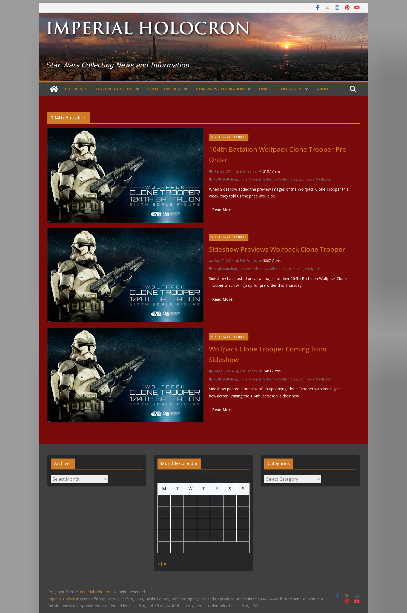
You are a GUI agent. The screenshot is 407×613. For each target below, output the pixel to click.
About (323, 88)
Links (264, 88)
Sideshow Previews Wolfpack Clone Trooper (277, 249)
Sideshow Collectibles (228, 137)
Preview (245, 269)
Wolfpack (323, 179)
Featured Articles (114, 88)
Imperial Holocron (63, 598)
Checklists (76, 88)
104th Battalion (225, 179)
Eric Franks (248, 171)
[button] (136, 89)
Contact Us (290, 88)
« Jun (162, 564)
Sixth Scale (306, 179)
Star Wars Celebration (220, 88)
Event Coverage (164, 88)
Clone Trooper (250, 179)
